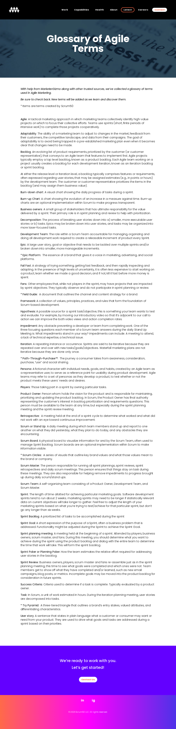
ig (93, 700)
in (82, 700)
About (113, 9)
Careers (143, 9)
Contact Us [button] (88, 679)
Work (65, 9)
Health (99, 9)
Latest (128, 9)
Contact (159, 9)
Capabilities (81, 9)
